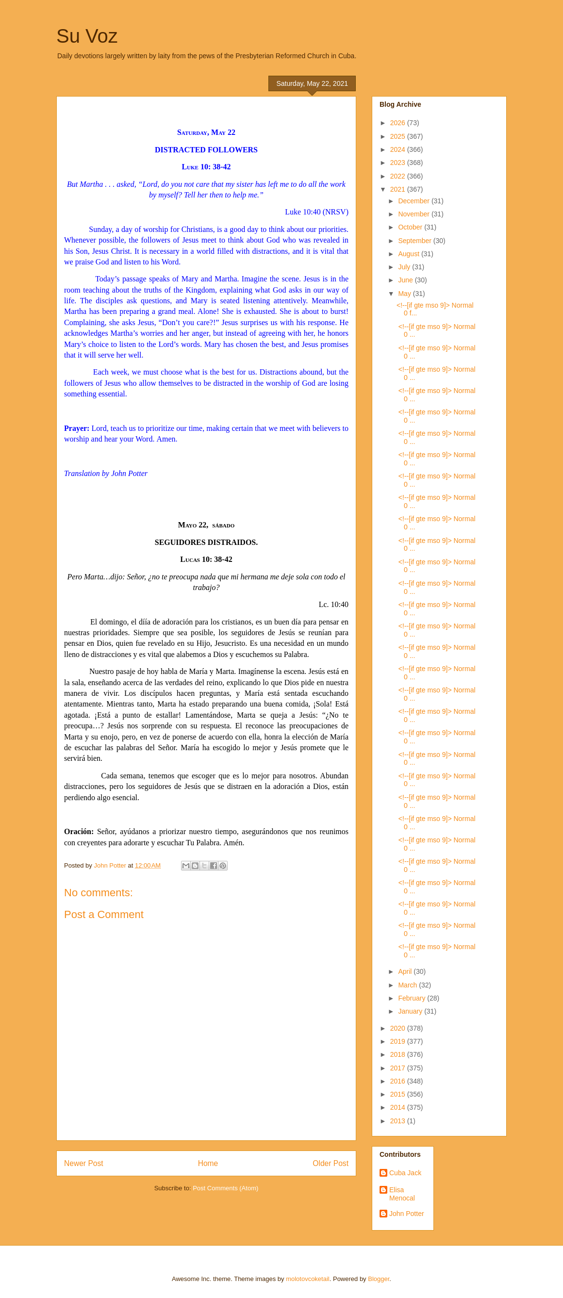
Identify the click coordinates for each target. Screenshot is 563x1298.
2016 (398, 1081)
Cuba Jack (405, 1173)
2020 (398, 1028)
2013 (398, 1121)
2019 (398, 1041)
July (405, 267)
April (406, 971)
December (414, 201)
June (406, 280)
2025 (398, 136)
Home (208, 1163)
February (412, 998)
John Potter (406, 1213)
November (414, 214)
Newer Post (83, 1163)
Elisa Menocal (402, 1194)
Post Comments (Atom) (225, 1188)
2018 (398, 1054)
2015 (398, 1094)
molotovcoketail (308, 1278)
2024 (398, 149)
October (411, 227)
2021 (398, 189)
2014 (398, 1107)
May (405, 293)
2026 (398, 123)
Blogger (378, 1278)
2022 (398, 176)
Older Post (330, 1163)
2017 (398, 1068)
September (415, 241)
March (408, 985)
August (409, 254)
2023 (398, 162)
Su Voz (87, 36)
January (411, 1011)
